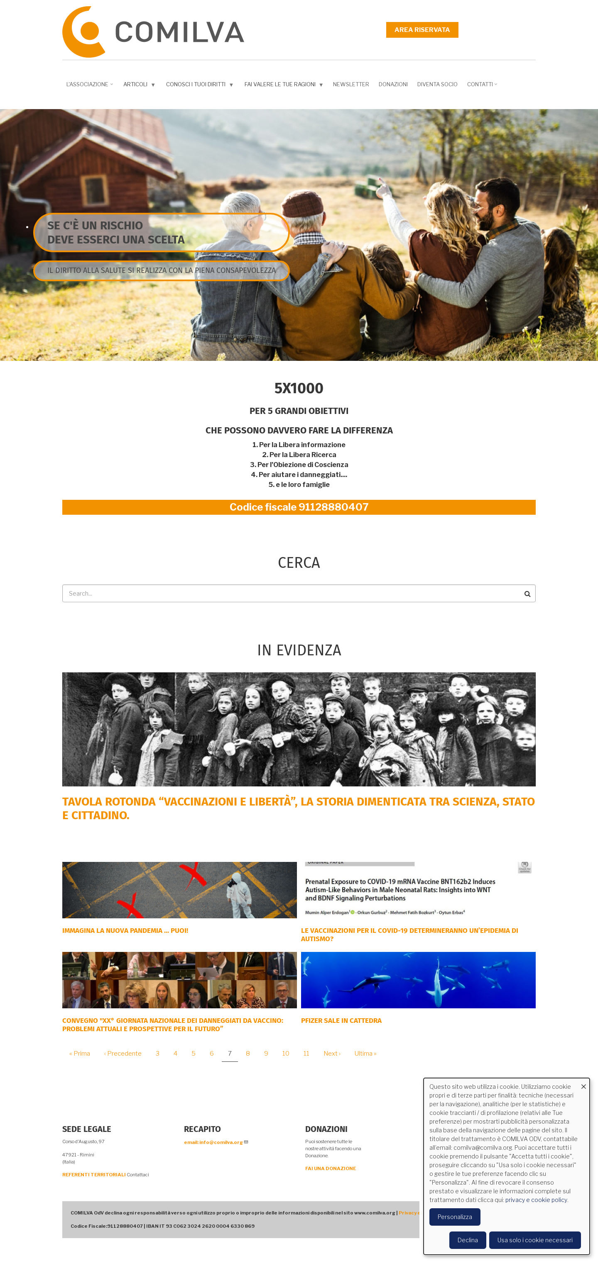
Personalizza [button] (455, 1216)
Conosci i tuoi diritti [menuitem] (200, 86)
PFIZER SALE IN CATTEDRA (341, 1020)
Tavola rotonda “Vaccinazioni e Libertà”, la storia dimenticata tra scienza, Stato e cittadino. (298, 809)
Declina (468, 1240)
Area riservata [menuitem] (422, 30)
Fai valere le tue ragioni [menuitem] (285, 86)
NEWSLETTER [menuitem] (351, 84)
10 (289, 1053)
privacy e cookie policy (536, 1199)
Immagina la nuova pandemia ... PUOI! (125, 930)
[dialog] (507, 1166)
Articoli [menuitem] (140, 86)
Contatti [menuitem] (483, 87)
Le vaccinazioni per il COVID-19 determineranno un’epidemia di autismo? (409, 934)
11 (310, 1053)
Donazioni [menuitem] (393, 84)
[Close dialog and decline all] (583, 1083)
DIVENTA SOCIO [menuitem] (437, 84)
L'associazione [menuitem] (90, 87)
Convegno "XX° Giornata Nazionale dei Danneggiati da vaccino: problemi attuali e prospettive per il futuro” (172, 1024)
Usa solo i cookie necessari (535, 1240)
